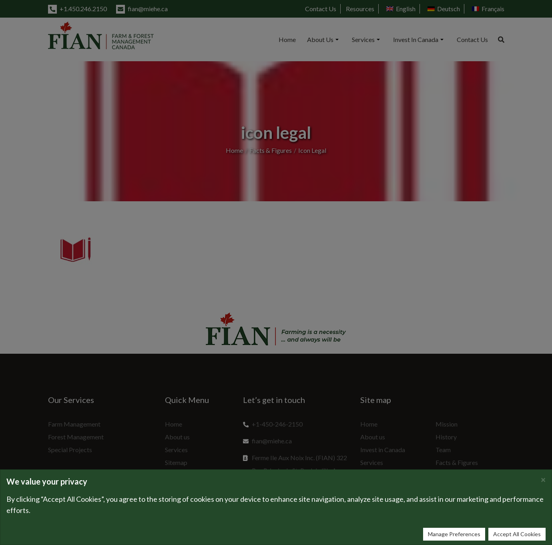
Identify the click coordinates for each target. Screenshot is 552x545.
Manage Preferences (454, 534)
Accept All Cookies (517, 534)
